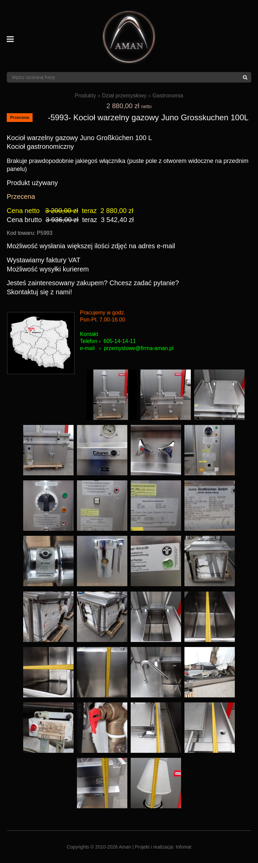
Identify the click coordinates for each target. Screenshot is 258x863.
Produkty (85, 95)
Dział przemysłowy (124, 95)
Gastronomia (168, 95)
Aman (125, 847)
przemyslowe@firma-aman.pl (138, 348)
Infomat (183, 847)
